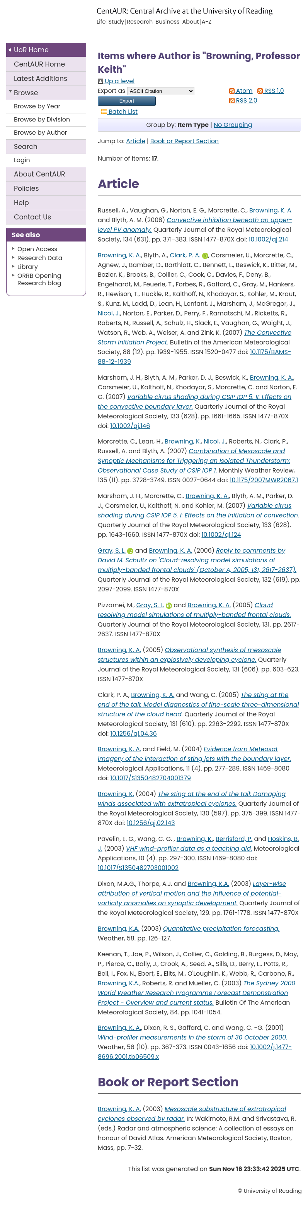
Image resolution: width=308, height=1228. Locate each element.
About (39, 174)
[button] (127, 101)
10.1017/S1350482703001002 (138, 867)
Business (167, 22)
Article (135, 141)
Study (116, 22)
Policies (26, 188)
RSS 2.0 (241, 100)
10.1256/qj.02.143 (151, 823)
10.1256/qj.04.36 (133, 733)
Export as (111, 90)
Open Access (37, 249)
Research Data (39, 257)
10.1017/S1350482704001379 (150, 778)
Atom (239, 90)
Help (21, 202)
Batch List (118, 111)
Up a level (116, 81)
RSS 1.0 (269, 90)
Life (101, 22)
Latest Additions (40, 78)
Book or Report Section (184, 141)
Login (22, 160)
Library (27, 266)
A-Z (206, 22)
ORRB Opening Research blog (39, 279)
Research (140, 22)
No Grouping (233, 124)
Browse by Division (42, 119)
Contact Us (32, 217)
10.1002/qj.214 (268, 239)
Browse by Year (37, 106)
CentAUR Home (39, 64)
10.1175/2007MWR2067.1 (264, 480)
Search (25, 146)
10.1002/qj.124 (221, 534)
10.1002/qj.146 (130, 425)
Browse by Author (40, 132)
